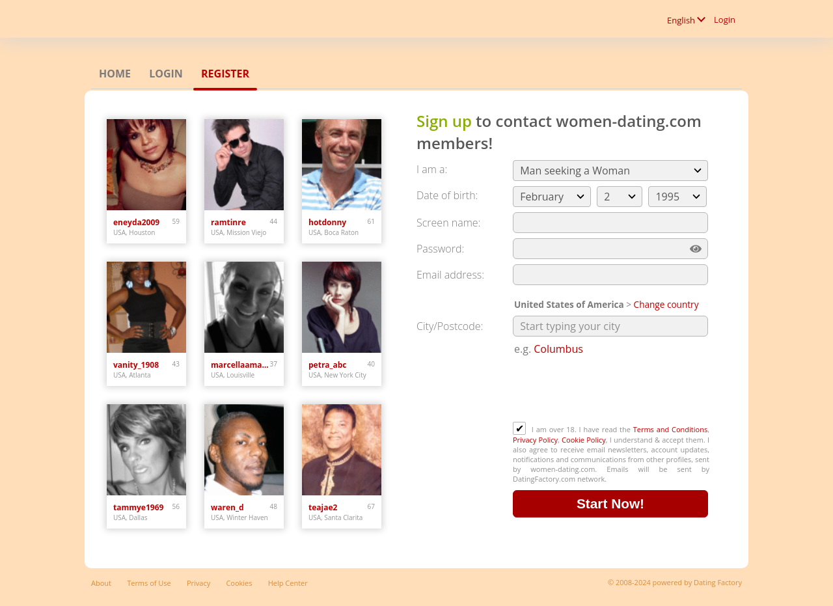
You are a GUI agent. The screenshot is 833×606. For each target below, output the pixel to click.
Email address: (450, 275)
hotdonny (327, 222)
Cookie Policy (584, 440)
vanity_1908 (136, 364)
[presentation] (612, 390)
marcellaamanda (240, 364)
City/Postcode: (449, 326)
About (101, 583)
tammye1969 (138, 507)
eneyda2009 (136, 222)
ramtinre (228, 222)
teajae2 (322, 507)
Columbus (558, 349)
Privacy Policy (535, 440)
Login (724, 19)
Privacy (198, 583)
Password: (440, 248)
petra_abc (327, 364)
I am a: (431, 169)
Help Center (288, 583)
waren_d (227, 507)
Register (225, 73)
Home (115, 73)
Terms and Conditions (670, 429)
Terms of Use (149, 583)
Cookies (239, 583)
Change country (666, 304)
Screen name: (448, 222)
